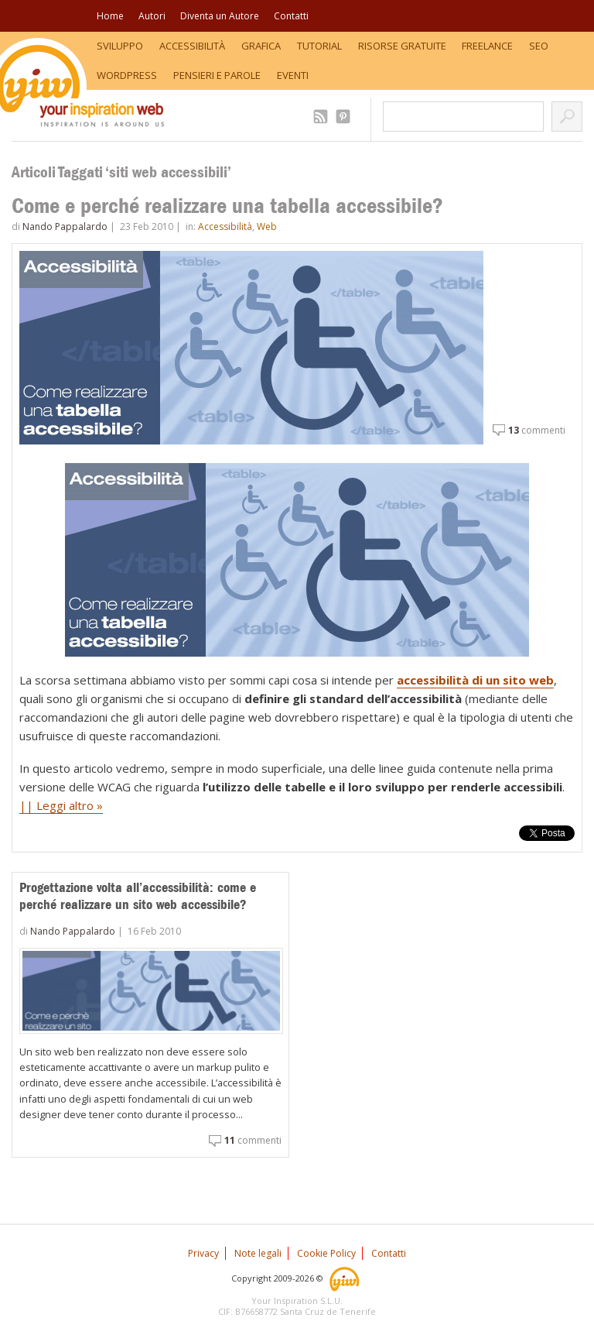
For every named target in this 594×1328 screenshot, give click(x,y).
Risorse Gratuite (402, 46)
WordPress (127, 75)
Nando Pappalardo (65, 226)
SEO (538, 46)
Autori (152, 15)
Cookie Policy (326, 1253)
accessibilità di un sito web (475, 680)
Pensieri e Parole (217, 75)
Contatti (291, 15)
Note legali (258, 1253)
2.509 (323, 116)
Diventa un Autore (219, 15)
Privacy (203, 1253)
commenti (536, 430)
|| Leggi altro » (61, 805)
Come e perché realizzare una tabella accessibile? (227, 205)
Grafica (261, 46)
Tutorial (319, 46)
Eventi (293, 75)
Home (110, 15)
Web (267, 226)
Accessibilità (192, 46)
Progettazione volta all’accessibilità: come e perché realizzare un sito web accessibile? (137, 896)
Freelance (487, 46)
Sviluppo (120, 46)
